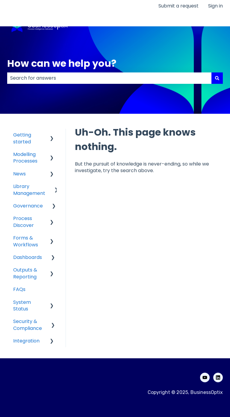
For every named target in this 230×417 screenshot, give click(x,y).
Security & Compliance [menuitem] (27, 324)
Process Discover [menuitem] (23, 221)
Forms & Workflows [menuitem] (25, 241)
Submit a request (178, 6)
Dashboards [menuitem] (27, 257)
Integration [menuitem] (26, 340)
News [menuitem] (19, 173)
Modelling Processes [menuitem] (25, 157)
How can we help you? (61, 63)
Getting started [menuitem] (22, 138)
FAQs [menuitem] (19, 289)
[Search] (217, 78)
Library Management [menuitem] (29, 189)
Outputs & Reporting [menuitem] (25, 273)
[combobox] (109, 78)
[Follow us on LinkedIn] (218, 377)
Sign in (215, 6)
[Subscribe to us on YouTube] (205, 377)
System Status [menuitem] (22, 305)
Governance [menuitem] (28, 205)
